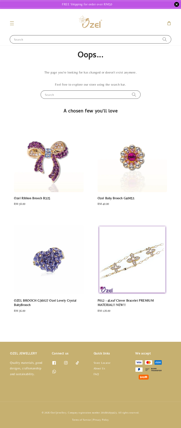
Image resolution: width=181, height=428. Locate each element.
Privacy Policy (101, 419)
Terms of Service (81, 419)
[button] (12, 23)
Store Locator (102, 362)
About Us (99, 368)
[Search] (164, 39)
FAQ (96, 374)
